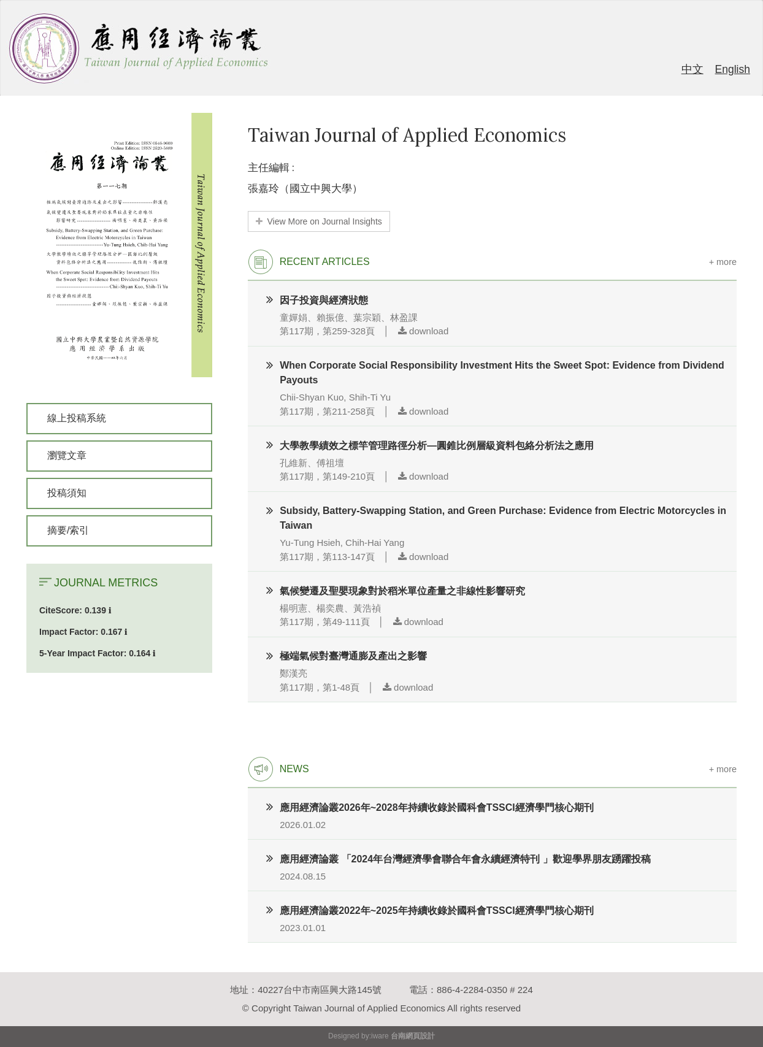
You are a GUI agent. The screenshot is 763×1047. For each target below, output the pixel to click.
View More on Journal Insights (319, 221)
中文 (692, 69)
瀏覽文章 (66, 455)
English (732, 69)
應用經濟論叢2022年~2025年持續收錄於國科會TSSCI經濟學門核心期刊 (437, 910)
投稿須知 (66, 493)
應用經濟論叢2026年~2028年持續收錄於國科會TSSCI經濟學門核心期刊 (437, 807)
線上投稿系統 (76, 418)
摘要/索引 (68, 530)
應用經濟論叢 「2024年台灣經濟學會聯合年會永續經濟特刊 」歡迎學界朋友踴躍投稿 (465, 859)
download (423, 331)
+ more (723, 262)
